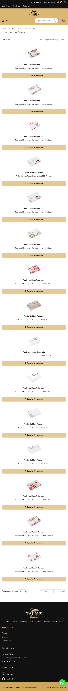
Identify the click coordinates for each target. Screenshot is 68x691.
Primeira (44, 591)
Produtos (16, 6)
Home (4, 29)
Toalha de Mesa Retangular (34, 64)
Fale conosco (6, 641)
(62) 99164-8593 (11, 654)
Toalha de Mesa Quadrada (34, 352)
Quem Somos (6, 6)
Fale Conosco (26, 6)
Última (62, 591)
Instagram (9, 674)
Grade (6, 39)
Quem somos (6, 637)
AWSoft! (63, 687)
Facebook (9, 679)
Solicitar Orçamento (34, 75)
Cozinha (19, 29)
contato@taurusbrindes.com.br (44, 2)
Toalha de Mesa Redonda (34, 172)
